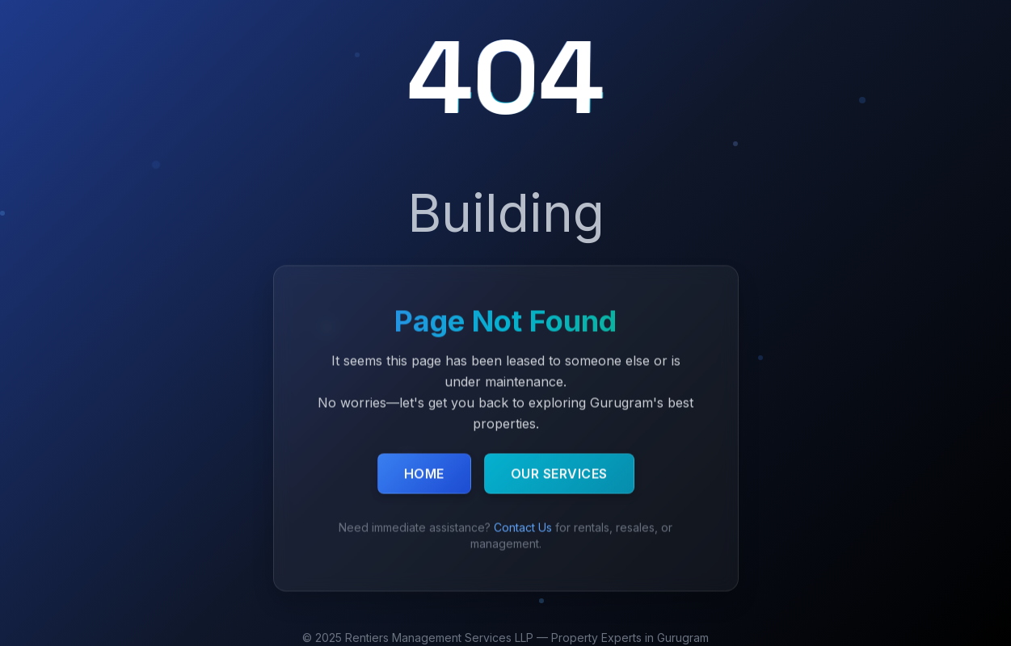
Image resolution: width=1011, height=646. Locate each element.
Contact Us (523, 528)
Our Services (559, 474)
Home (424, 474)
